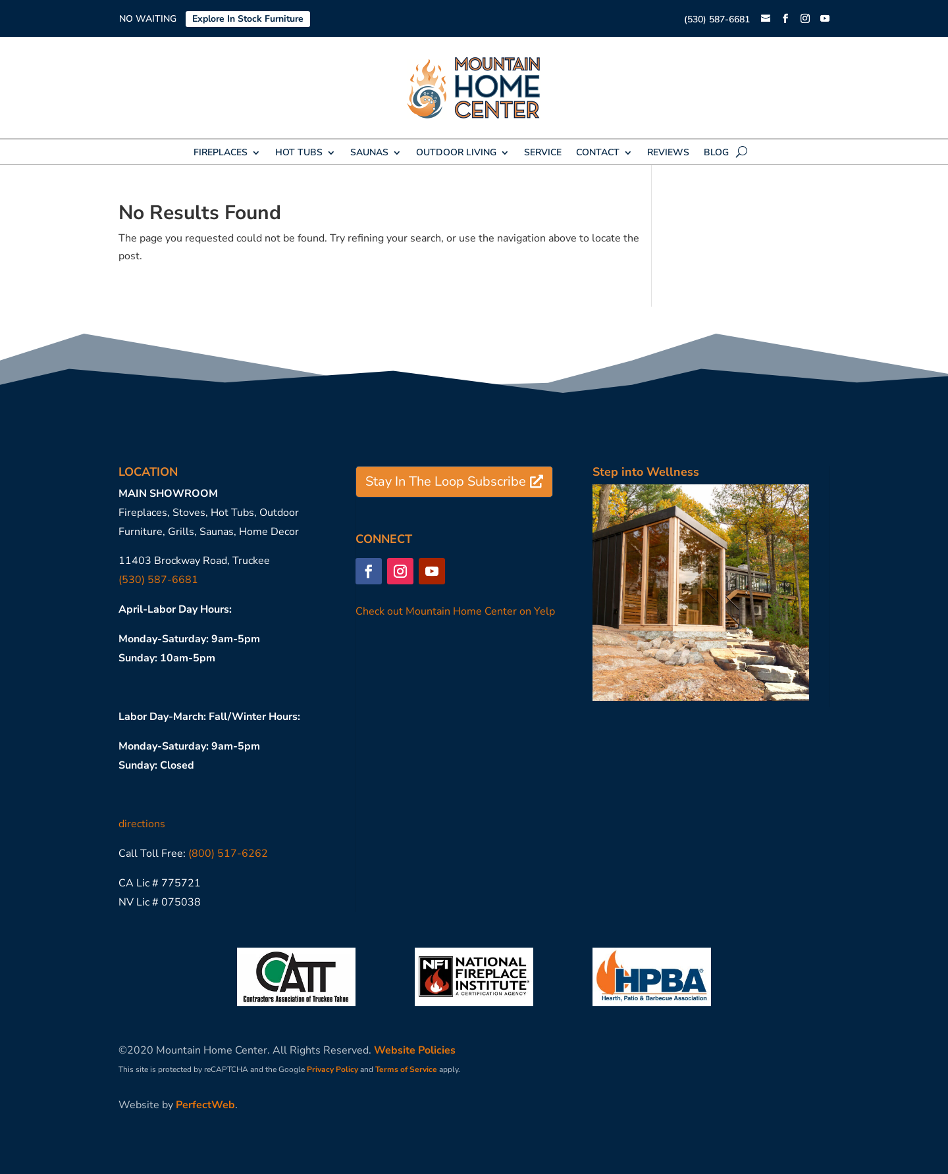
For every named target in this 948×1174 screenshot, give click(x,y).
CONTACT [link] (597, 153)
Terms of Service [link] (406, 1069)
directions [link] (141, 824)
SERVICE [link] (543, 153)
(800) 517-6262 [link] (228, 853)
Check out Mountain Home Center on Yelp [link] (455, 611)
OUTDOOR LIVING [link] (456, 153)
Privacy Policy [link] (332, 1069)
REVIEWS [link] (668, 153)
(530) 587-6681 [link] (717, 19)
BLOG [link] (716, 153)
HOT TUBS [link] (299, 153)
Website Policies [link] (415, 1050)
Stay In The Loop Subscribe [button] (445, 481)
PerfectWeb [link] (205, 1105)
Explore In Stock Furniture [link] (247, 19)
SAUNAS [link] (369, 153)
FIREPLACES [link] (221, 153)
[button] (785, 19)
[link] (765, 19)
